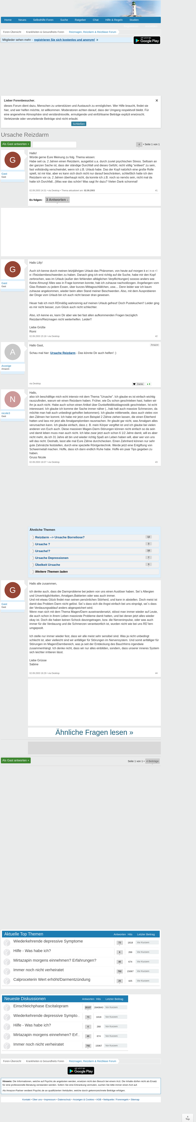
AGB (98, 1099)
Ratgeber (80, 19)
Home (8, 19)
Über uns (37, 1099)
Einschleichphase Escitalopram (40, 1006)
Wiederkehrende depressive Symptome (48, 941)
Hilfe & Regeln (114, 19)
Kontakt (26, 1099)
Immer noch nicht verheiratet (38, 970)
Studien (134, 19)
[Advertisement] (94, 702)
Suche (64, 19)
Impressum (50, 1099)
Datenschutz (64, 1099)
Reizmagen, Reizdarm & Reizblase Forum (92, 1061)
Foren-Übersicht (12, 1061)
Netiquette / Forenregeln (116, 1099)
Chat (96, 19)
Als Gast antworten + (15, 144)
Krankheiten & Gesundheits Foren (45, 1061)
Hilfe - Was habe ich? (32, 950)
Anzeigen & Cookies (83, 1099)
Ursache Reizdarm (25, 134)
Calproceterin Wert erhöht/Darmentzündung (51, 979)
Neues (22, 19)
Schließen (79, 123)
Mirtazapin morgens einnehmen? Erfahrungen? (54, 960)
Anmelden (151, 26)
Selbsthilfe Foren (43, 19)
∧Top (188, 1117)
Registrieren (131, 26)
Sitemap (135, 1099)
